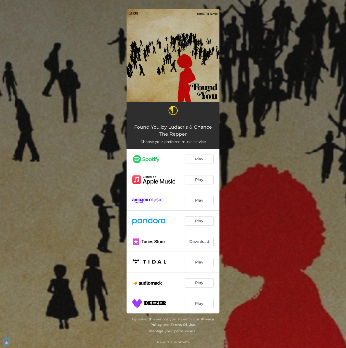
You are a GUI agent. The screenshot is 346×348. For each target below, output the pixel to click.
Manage (156, 331)
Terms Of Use (183, 324)
